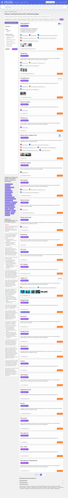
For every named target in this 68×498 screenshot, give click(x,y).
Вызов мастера (9, 44)
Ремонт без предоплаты (11, 39)
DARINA (51, 19)
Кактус (22, 403)
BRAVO (36, 19)
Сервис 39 (23, 278)
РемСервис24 (24, 23)
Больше (61, 19)
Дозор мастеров (25, 217)
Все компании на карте (11, 22)
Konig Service (24, 331)
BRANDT (29, 19)
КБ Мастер (23, 118)
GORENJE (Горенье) (46, 19)
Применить (15, 49)
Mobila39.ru (24, 346)
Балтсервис (24, 180)
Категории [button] (26, 2)
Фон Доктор (24, 433)
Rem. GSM (23, 447)
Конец (47, 474)
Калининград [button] (16, 2)
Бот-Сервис (24, 264)
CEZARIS (40, 19)
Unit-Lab (23, 249)
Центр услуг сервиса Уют (28, 135)
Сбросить (7, 49)
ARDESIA (14, 19)
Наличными (8, 30)
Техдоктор (23, 53)
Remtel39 (23, 316)
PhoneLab (23, 418)
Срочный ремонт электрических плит (29, 38)
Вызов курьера (9, 46)
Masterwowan (24, 200)
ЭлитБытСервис (25, 163)
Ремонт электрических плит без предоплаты (47, 38)
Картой (7, 31)
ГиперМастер (24, 78)
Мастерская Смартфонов (28, 461)
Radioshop (23, 234)
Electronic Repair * (23, 487)
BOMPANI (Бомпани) (8, 19)
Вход (56, 2)
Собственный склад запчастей (10, 38)
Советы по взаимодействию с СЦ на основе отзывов (11, 220)
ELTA (55, 19)
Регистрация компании (62, 2)
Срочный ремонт (9, 41)
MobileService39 (25, 390)
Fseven (22, 361)
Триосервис (24, 375)
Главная (6, 11)
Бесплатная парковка (10, 35)
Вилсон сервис (25, 102)
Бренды (21, 2)
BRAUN (33, 19)
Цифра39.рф (24, 300)
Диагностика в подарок (10, 42)
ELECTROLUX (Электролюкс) (21, 19)
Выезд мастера (34, 35)
